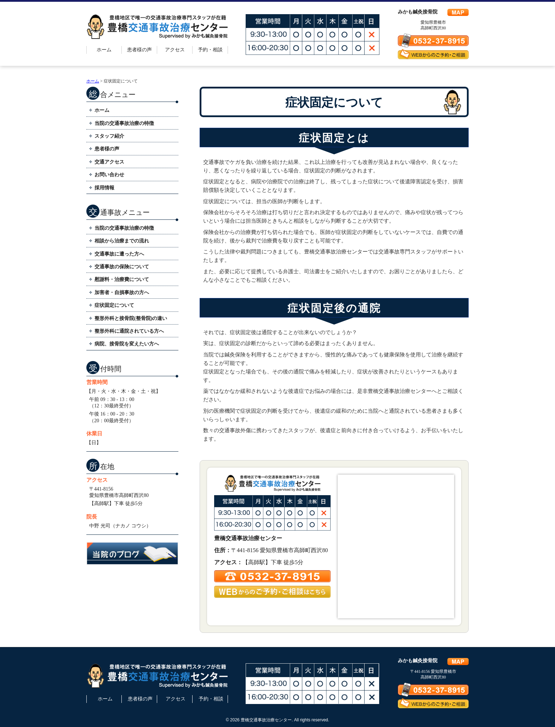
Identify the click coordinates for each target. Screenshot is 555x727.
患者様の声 (139, 49)
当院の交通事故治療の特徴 (124, 123)
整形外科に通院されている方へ (129, 331)
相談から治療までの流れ (122, 241)
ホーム (104, 49)
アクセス (175, 49)
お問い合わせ (109, 174)
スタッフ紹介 (109, 136)
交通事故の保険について (122, 266)
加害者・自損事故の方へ (122, 292)
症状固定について (114, 305)
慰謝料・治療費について (122, 279)
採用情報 (104, 187)
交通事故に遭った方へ (119, 254)
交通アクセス (109, 162)
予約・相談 (210, 49)
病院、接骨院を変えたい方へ (127, 344)
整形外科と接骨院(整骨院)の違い (131, 318)
